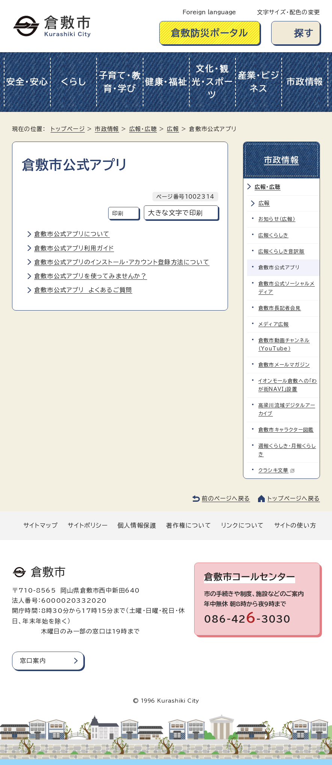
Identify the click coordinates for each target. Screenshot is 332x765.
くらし (73, 81)
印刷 (118, 213)
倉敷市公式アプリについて (72, 234)
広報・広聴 (143, 129)
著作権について (188, 525)
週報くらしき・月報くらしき (287, 450)
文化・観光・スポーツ (212, 81)
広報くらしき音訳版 (281, 251)
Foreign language (209, 12)
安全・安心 (27, 81)
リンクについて (242, 525)
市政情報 (304, 81)
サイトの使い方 (295, 525)
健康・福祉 (166, 81)
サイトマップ (40, 525)
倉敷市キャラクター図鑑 (286, 429)
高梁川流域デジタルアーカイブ (286, 409)
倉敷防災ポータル (210, 33)
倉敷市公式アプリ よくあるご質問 (83, 290)
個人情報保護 (137, 525)
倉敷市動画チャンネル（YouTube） (284, 344)
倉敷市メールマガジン (284, 364)
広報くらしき (273, 235)
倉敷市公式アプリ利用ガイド (74, 248)
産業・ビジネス (259, 82)
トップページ (68, 129)
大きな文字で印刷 (175, 213)
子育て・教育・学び (120, 82)
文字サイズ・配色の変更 (288, 12)
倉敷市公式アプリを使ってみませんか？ (90, 276)
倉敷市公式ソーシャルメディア (286, 287)
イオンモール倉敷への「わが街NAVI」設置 (287, 385)
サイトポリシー (87, 525)
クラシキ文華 (276, 470)
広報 (173, 129)
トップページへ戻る (293, 498)
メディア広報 (273, 324)
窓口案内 (33, 661)
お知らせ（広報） (277, 219)
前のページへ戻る (226, 498)
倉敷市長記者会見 (279, 308)
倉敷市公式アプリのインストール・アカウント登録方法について (122, 262)
